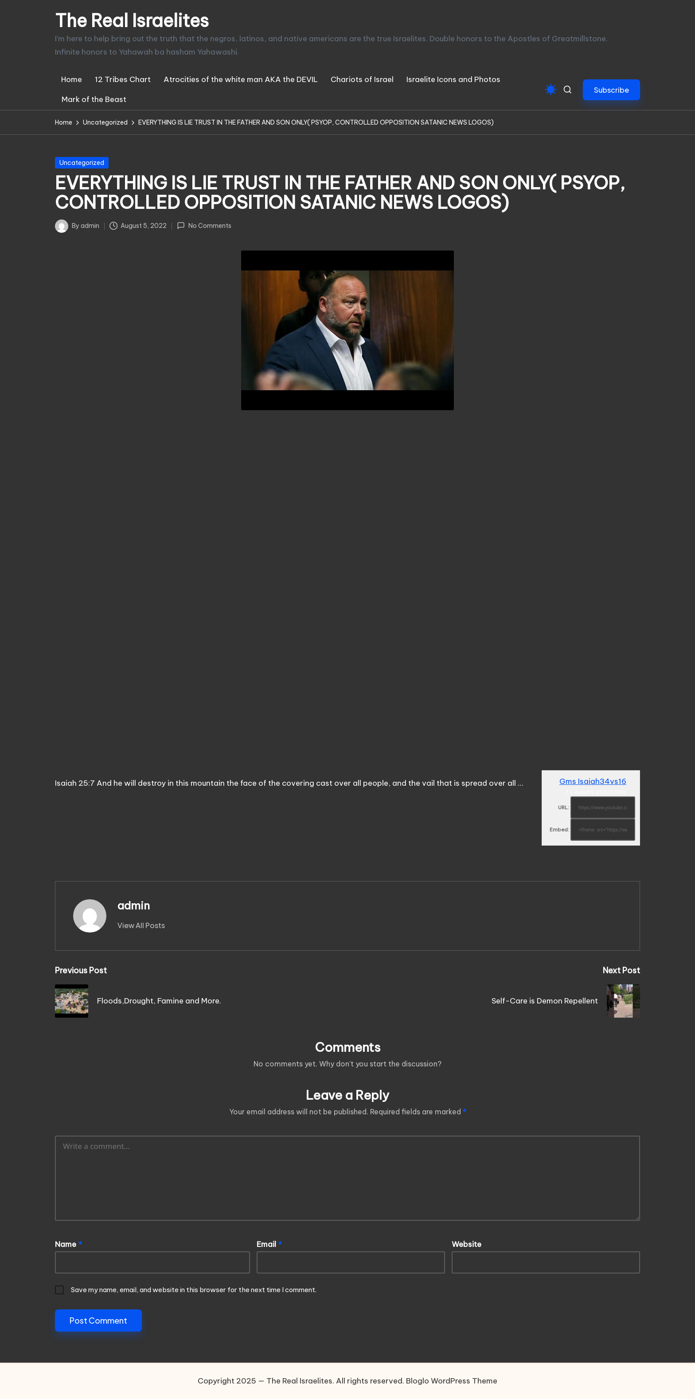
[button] (611, 89)
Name (68, 1244)
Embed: (559, 830)
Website (466, 1244)
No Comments (204, 226)
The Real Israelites (132, 21)
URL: (563, 807)
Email (269, 1244)
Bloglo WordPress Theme (451, 1381)
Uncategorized (81, 163)
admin (133, 905)
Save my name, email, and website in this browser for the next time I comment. (193, 1289)
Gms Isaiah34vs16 (592, 781)
